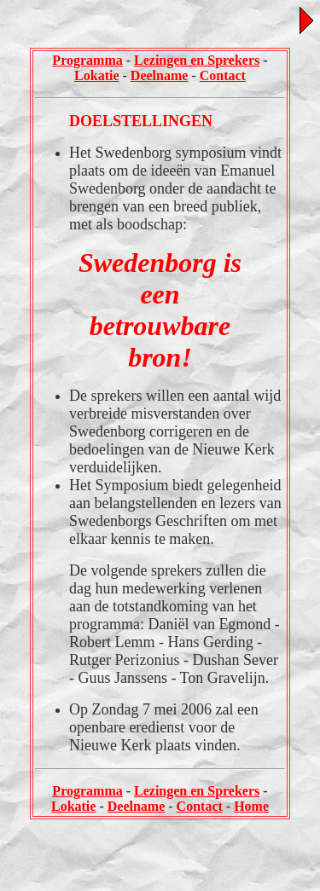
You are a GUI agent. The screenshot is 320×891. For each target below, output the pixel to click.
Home (251, 806)
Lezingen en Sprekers (196, 60)
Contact (223, 75)
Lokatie (96, 75)
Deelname (160, 75)
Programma (87, 60)
